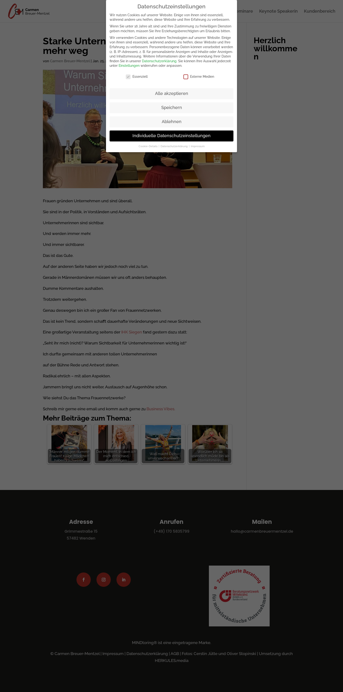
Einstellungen (129, 66)
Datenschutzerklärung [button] (174, 146)
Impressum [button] (198, 146)
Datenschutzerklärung (159, 61)
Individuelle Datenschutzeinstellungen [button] (171, 135)
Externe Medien (198, 76)
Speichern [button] (171, 107)
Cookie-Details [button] (148, 146)
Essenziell (137, 76)
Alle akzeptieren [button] (171, 93)
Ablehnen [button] (172, 121)
